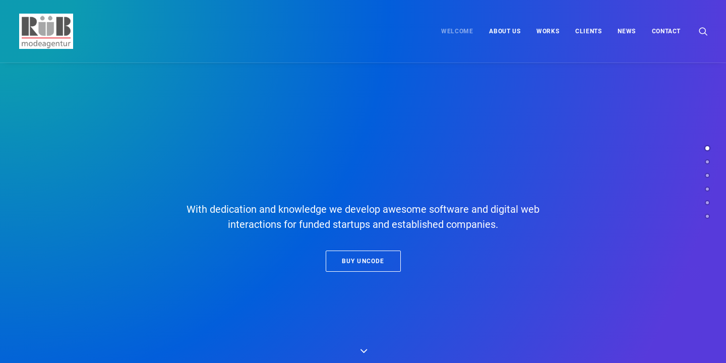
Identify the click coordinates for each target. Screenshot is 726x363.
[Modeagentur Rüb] (45, 31)
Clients (588, 31)
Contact (666, 31)
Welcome (457, 31)
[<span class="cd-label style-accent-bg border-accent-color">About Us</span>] (707, 161)
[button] (703, 31)
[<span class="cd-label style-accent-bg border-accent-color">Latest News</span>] (707, 202)
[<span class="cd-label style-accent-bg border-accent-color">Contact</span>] (707, 216)
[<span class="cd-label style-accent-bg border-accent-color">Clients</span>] (707, 189)
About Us (504, 31)
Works (547, 31)
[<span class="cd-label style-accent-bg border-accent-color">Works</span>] (707, 175)
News (626, 31)
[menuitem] (457, 31)
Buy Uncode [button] (363, 261)
